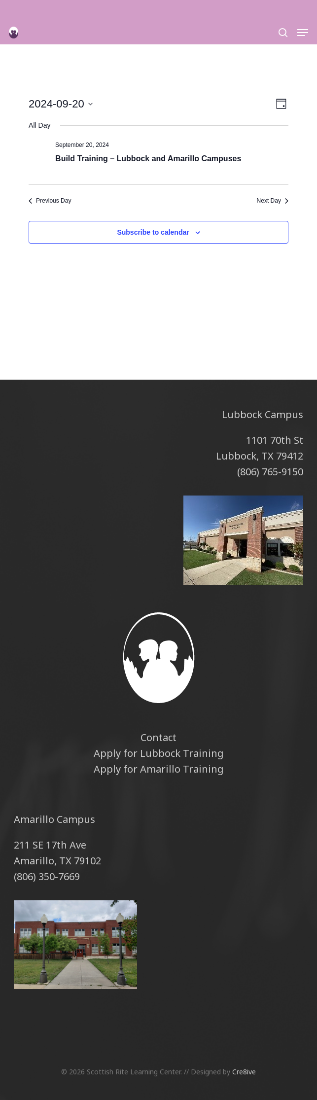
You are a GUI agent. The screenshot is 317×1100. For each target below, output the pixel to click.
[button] (302, 32)
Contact (158, 737)
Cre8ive (244, 1071)
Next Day (272, 200)
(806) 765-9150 (270, 471)
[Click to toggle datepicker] (61, 104)
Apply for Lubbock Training (159, 753)
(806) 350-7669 (47, 876)
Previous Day (50, 200)
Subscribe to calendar (153, 232)
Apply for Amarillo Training (159, 769)
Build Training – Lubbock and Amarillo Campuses (148, 158)
